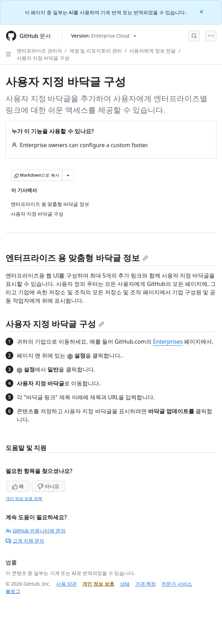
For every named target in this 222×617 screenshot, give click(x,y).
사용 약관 (66, 583)
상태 (125, 583)
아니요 (48, 486)
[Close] (202, 11)
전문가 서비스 (176, 583)
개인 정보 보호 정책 (24, 499)
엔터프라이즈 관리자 (39, 50)
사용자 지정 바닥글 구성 (43, 58)
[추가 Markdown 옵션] (68, 175)
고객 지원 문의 (25, 540)
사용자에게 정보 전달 (152, 50)
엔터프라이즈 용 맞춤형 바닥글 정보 (77, 257)
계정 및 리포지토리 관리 (95, 50)
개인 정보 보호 (98, 583)
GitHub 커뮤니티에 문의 (36, 530)
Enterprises (168, 341)
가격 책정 (145, 583)
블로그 (13, 591)
